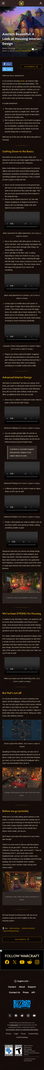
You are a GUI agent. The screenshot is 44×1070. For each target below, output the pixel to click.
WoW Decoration (28, 928)
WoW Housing (14, 928)
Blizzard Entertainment (23, 51)
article (22, 81)
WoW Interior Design (11, 931)
